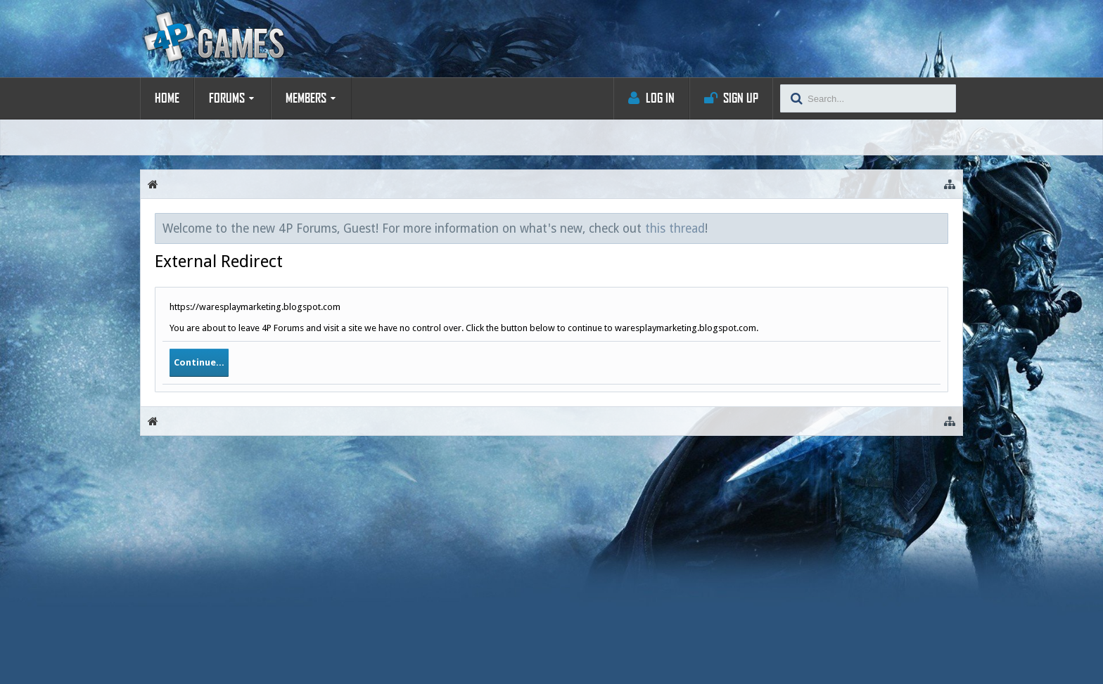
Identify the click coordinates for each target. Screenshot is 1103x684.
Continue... (199, 362)
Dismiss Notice (938, 227)
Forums (227, 98)
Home (167, 98)
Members (306, 98)
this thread (675, 228)
